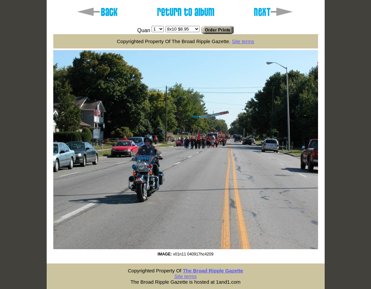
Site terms (243, 41)
